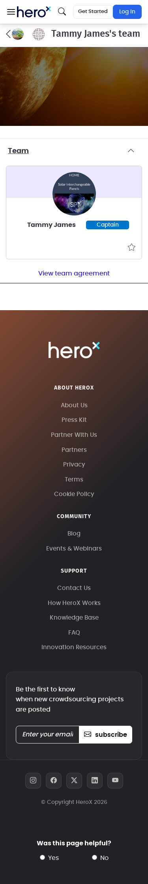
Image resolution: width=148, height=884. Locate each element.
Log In (127, 12)
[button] (10, 12)
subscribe (105, 734)
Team (74, 151)
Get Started (93, 11)
